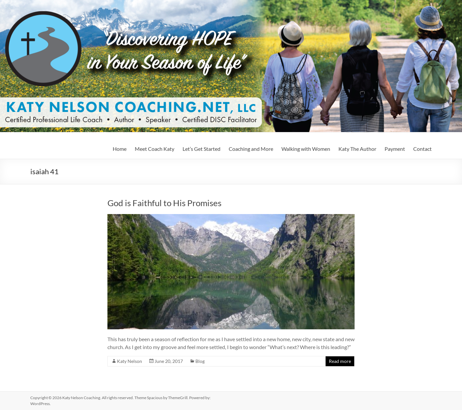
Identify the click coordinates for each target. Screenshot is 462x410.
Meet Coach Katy (154, 149)
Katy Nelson (129, 361)
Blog (200, 361)
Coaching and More (251, 149)
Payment (395, 149)
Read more (340, 361)
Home (120, 149)
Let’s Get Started (201, 149)
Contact (422, 149)
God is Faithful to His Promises (164, 203)
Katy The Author (357, 149)
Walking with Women (305, 149)
